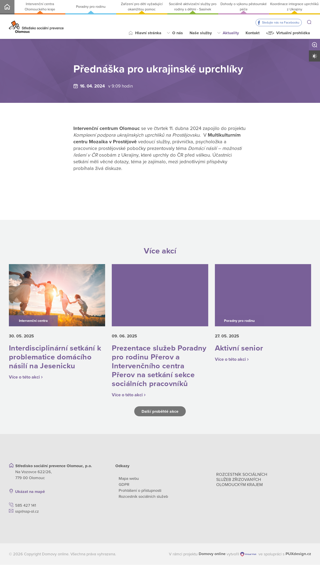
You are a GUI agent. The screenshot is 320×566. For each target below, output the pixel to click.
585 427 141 (25, 506)
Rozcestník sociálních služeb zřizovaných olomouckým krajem (241, 480)
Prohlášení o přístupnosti (140, 491)
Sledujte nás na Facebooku (280, 22)
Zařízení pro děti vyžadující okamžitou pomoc (142, 7)
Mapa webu (129, 479)
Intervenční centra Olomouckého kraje (40, 7)
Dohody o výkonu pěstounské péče (243, 7)
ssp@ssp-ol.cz (27, 512)
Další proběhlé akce (160, 412)
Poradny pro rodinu (91, 6)
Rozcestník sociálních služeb (143, 497)
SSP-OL (7, 7)
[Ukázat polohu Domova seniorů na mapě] (79, 493)
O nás (177, 32)
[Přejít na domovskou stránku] (36, 27)
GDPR (124, 485)
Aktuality (231, 32)
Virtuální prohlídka (293, 32)
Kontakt (253, 32)
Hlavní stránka (148, 32)
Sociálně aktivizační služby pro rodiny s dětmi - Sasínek (192, 7)
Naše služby (201, 32)
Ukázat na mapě (30, 492)
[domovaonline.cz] (212, 555)
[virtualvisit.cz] (248, 555)
